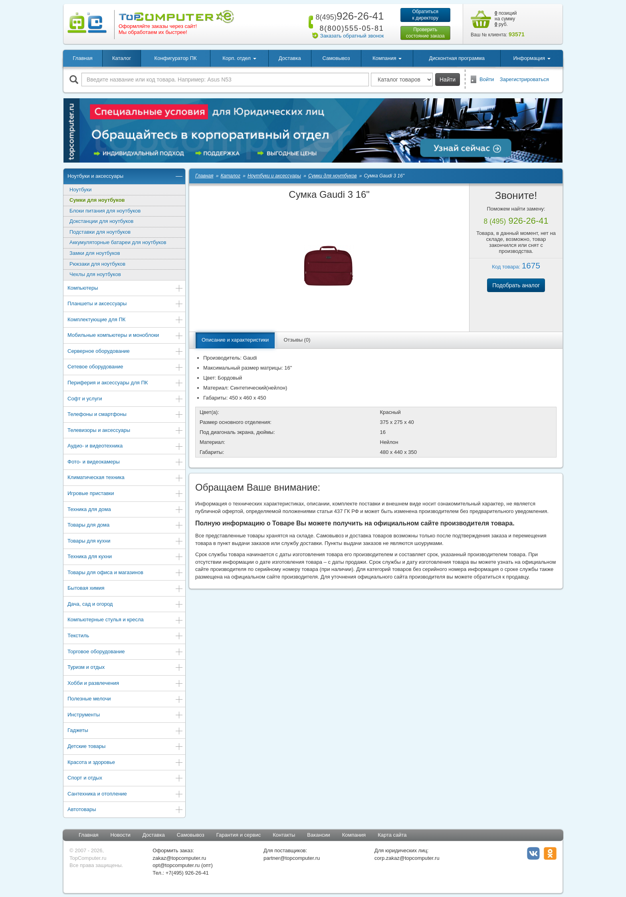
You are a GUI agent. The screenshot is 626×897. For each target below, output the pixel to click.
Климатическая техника (125, 478)
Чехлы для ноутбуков (95, 274)
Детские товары (125, 747)
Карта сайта (392, 835)
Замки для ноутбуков (94, 253)
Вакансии (318, 835)
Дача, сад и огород (125, 605)
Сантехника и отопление (125, 794)
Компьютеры (125, 288)
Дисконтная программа (457, 58)
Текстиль (125, 636)
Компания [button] (387, 58)
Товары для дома (125, 525)
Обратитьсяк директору (425, 15)
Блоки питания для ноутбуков (105, 211)
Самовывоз (336, 58)
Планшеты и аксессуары (125, 304)
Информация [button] (531, 58)
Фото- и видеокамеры (125, 462)
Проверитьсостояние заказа (425, 33)
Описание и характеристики (235, 340)
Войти (486, 79)
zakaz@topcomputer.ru (179, 858)
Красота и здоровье (125, 763)
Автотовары (125, 810)
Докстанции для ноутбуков (101, 221)
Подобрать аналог (516, 285)
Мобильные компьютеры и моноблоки (125, 336)
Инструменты (125, 715)
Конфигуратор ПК (176, 58)
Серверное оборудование (125, 352)
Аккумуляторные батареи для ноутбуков (117, 242)
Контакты (284, 835)
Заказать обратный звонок (352, 36)
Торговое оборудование (125, 652)
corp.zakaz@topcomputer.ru (407, 858)
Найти (448, 79)
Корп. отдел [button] (239, 58)
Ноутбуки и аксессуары (125, 177)
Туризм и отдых (125, 668)
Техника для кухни (125, 557)
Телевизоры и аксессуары (125, 431)
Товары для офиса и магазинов (125, 573)
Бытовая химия (125, 589)
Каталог (121, 58)
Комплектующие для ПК (125, 320)
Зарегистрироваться (524, 79)
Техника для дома (125, 510)
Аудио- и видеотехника (125, 446)
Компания (354, 835)
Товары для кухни (125, 541)
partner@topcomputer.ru (291, 858)
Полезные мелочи (125, 699)
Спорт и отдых (125, 778)
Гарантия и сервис (238, 835)
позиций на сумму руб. (506, 18)
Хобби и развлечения (125, 684)
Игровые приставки (125, 494)
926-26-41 (348, 16)
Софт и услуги (125, 399)
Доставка (290, 58)
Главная (82, 58)
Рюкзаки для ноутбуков (97, 264)
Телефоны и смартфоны (125, 415)
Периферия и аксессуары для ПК (125, 383)
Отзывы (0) (296, 340)
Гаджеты (125, 731)
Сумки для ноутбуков (97, 200)
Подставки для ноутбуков (100, 232)
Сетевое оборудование (125, 367)
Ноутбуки (80, 190)
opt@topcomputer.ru (176, 865)
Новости (120, 835)
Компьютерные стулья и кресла (125, 620)
